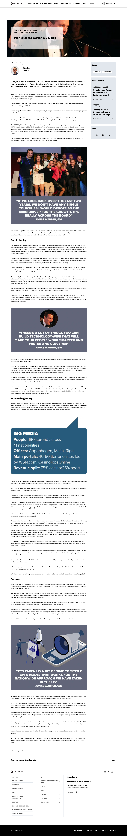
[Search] (96, 4)
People (22, 802)
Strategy (37, 30)
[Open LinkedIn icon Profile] (97, 135)
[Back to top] (17, 751)
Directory (64, 3)
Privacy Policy (78, 830)
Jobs (84, 3)
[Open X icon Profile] (109, 135)
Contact (50, 798)
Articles (28, 30)
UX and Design (22, 781)
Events (50, 794)
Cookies (89, 830)
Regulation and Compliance (22, 797)
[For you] (113, 760)
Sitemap (113, 830)
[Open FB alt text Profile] (115, 772)
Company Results (22, 814)
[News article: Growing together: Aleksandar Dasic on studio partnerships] (103, 114)
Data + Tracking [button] (75, 3)
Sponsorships (22, 789)
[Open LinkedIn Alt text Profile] (105, 772)
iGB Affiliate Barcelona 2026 (50, 781)
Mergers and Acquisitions (22, 810)
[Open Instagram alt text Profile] (112, 772)
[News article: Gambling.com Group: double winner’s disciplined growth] (103, 95)
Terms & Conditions (101, 830)
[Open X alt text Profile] (108, 772)
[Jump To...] (17, 63)
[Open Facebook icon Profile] (103, 135)
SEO (22, 793)
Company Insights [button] (34, 3)
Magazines (50, 802)
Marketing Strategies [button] (51, 3)
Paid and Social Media (22, 806)
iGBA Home (18, 30)
